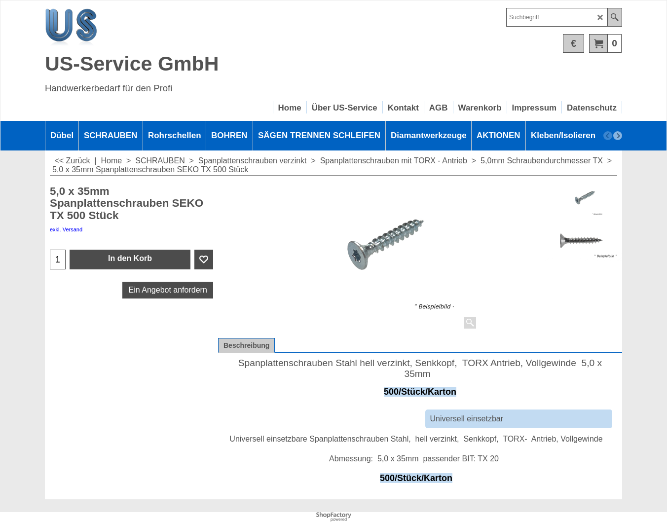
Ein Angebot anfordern (168, 290)
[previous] (607, 135)
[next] (617, 135)
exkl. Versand (66, 229)
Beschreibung (246, 345)
